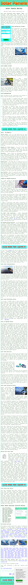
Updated (13, 577)
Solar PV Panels (20, 549)
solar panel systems (9, 466)
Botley (10, 250)
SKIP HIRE (25, 533)
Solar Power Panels (8, 548)
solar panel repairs (18, 535)
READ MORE (7, 319)
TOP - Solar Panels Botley (6, 568)
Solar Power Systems (19, 555)
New (11, 577)
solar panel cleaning (16, 530)
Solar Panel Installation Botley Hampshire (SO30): (12, 13)
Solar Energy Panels (9, 552)
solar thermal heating (20, 531)
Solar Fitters (17, 556)
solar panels (24, 58)
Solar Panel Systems (9, 554)
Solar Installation (9, 553)
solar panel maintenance (22, 528)
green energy (9, 534)
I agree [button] (17, 580)
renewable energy (4, 535)
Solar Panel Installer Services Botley (13, 505)
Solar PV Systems (23, 548)
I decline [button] (21, 580)
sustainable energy (9, 44)
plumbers (20, 534)
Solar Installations (9, 556)
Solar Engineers (12, 549)
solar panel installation (7, 463)
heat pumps (17, 532)
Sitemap (2, 577)
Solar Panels (15, 548)
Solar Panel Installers (16, 557)
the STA (15, 218)
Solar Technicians (20, 550)
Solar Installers (11, 550)
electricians (9, 529)
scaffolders (7, 532)
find (4, 490)
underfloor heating (14, 533)
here (17, 563)
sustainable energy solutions (7, 464)
